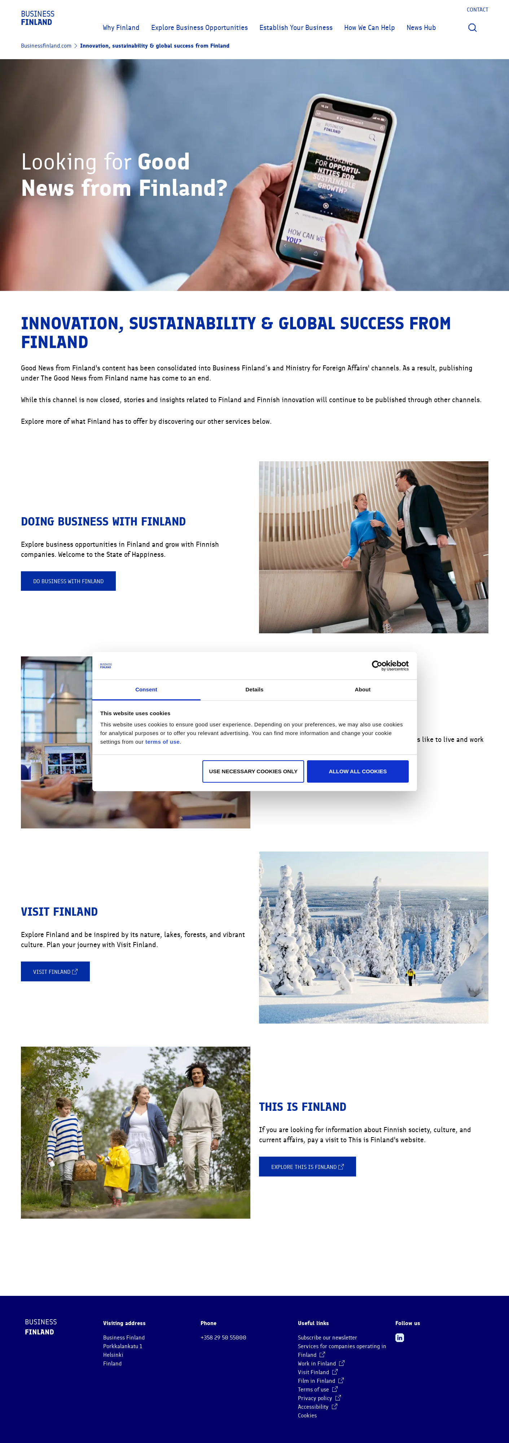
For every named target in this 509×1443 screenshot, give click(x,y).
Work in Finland (321, 1363)
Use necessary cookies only (253, 771)
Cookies (307, 1415)
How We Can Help (369, 27)
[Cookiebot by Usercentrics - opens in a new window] (377, 665)
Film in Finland (321, 1381)
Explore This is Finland (307, 1166)
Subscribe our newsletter (327, 1337)
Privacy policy (319, 1398)
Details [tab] (255, 689)
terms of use (162, 742)
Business (37, 18)
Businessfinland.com (46, 45)
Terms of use (318, 1389)
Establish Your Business (296, 27)
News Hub (421, 27)
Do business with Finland (68, 581)
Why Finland (121, 27)
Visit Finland (55, 971)
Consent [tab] (146, 689)
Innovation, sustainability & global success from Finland (154, 45)
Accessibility (317, 1407)
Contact (477, 9)
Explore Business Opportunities (199, 27)
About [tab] (363, 689)
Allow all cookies (358, 771)
